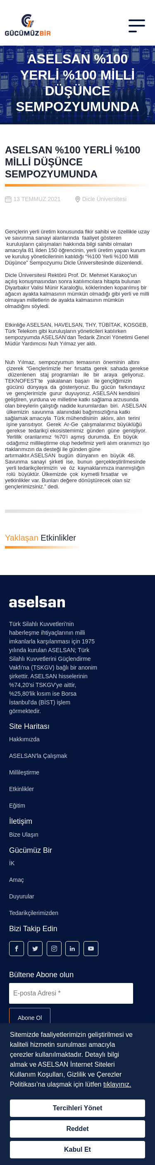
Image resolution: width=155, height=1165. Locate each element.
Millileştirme (24, 772)
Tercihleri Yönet (77, 1108)
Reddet (77, 1128)
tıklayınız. (117, 1084)
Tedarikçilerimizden (33, 913)
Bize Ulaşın (23, 834)
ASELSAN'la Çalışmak (38, 755)
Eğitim (17, 805)
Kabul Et (77, 1149)
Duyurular (21, 896)
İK (11, 863)
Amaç (16, 879)
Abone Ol (30, 1018)
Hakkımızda (24, 739)
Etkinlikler (21, 789)
